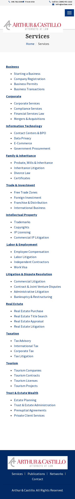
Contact (37, 479)
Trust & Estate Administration (34, 405)
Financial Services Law (29, 113)
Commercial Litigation (29, 281)
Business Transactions (29, 89)
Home (30, 44)
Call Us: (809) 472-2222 (60, 1)
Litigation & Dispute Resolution (29, 274)
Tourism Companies (27, 370)
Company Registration (29, 79)
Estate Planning (25, 400)
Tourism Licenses (26, 381)
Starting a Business (27, 74)
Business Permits (26, 84)
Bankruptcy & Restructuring (33, 297)
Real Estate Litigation (29, 326)
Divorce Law (22, 173)
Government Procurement (32, 148)
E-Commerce (23, 143)
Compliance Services (28, 108)
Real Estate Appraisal (29, 321)
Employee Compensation (31, 252)
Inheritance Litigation (29, 168)
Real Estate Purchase (28, 311)
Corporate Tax (24, 351)
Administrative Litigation (31, 291)
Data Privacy (22, 138)
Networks (56, 474)
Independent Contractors (31, 262)
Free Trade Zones (25, 192)
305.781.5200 (15, 1)
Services (17, 474)
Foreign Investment (27, 197)
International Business (29, 208)
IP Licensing (22, 232)
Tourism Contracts (27, 375)
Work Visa (20, 267)
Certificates (22, 178)
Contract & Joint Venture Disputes (37, 286)
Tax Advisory (22, 341)
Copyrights (21, 227)
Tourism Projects (26, 386)
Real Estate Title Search (30, 316)
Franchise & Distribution (30, 202)
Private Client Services (29, 415)
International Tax (26, 346)
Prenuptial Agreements (30, 410)
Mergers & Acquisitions (29, 119)
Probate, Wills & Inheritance (33, 163)
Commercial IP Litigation (31, 237)
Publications (36, 474)
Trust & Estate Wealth (22, 393)
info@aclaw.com (62, 4)
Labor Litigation (25, 257)
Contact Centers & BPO (30, 133)
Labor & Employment (22, 244)
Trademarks (22, 222)
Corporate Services (27, 103)
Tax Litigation (23, 356)
